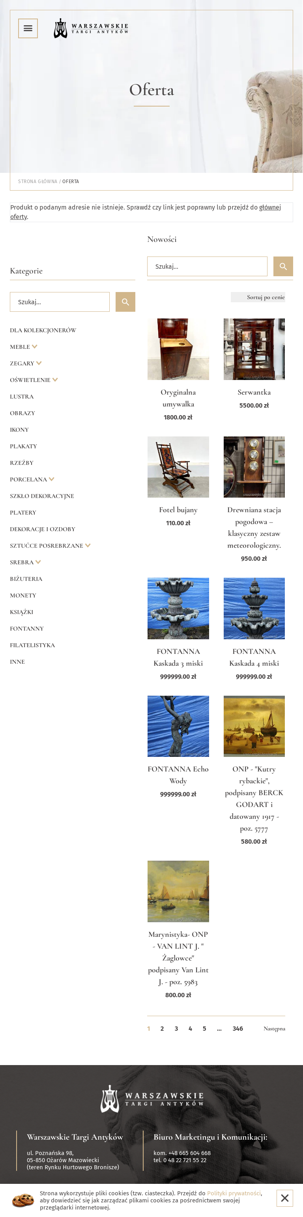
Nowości (162, 239)
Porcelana (29, 479)
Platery (23, 513)
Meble (21, 347)
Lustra (22, 397)
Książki (21, 612)
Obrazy (22, 413)
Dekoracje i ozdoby (42, 529)
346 (238, 1028)
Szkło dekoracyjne (42, 496)
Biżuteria (26, 579)
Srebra (22, 562)
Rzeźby (22, 463)
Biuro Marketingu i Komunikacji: (210, 1137)
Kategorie (26, 271)
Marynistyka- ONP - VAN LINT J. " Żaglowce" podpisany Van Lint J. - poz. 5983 (178, 958)
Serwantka (254, 392)
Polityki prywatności (234, 1193)
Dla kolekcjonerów (43, 330)
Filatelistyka (32, 645)
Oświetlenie (31, 380)
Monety (23, 595)
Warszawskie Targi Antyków (75, 1137)
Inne (17, 662)
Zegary (23, 363)
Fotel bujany (178, 510)
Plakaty (23, 446)
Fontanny (27, 629)
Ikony (19, 430)
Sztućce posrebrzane (47, 546)
